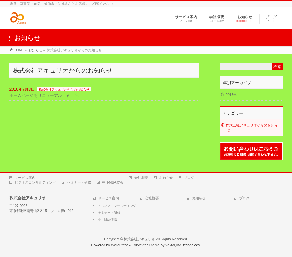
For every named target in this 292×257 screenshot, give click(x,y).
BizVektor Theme (146, 245)
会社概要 (141, 178)
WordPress (120, 245)
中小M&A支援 (112, 182)
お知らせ (166, 178)
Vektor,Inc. (173, 245)
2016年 (231, 95)
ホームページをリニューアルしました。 (45, 95)
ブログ (189, 178)
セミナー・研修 (79, 182)
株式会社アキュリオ (139, 239)
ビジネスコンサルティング (35, 182)
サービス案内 (25, 178)
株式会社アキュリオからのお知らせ (64, 89)
